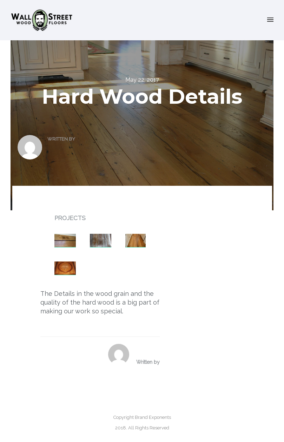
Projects (70, 218)
